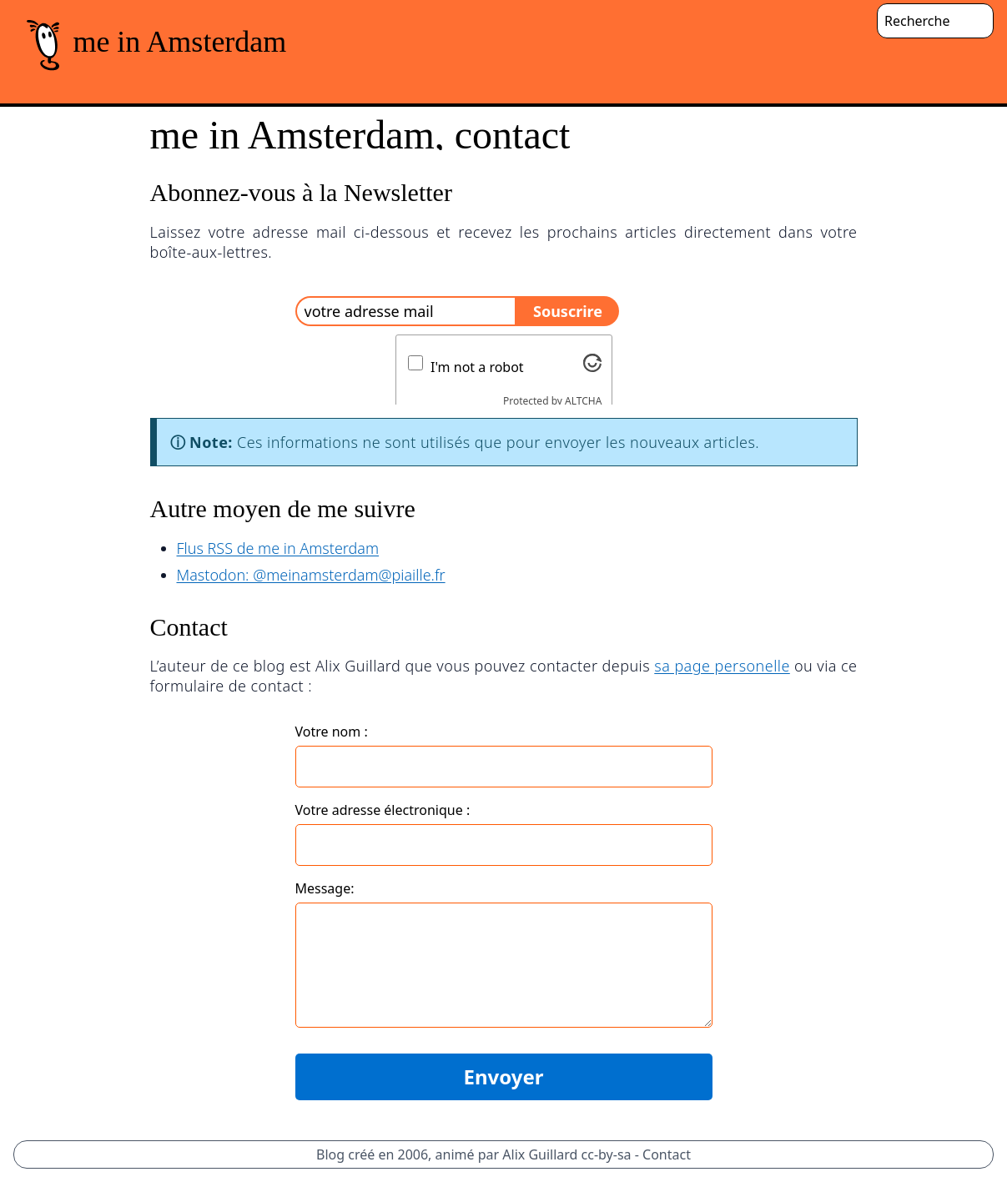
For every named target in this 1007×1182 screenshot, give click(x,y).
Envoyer (503, 1076)
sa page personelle (722, 666)
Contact (666, 1154)
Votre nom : (331, 731)
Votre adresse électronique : (383, 810)
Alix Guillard (539, 1154)
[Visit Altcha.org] (592, 363)
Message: (325, 888)
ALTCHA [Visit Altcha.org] (583, 401)
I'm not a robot (477, 367)
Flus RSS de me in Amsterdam (278, 548)
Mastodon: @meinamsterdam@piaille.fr (311, 575)
